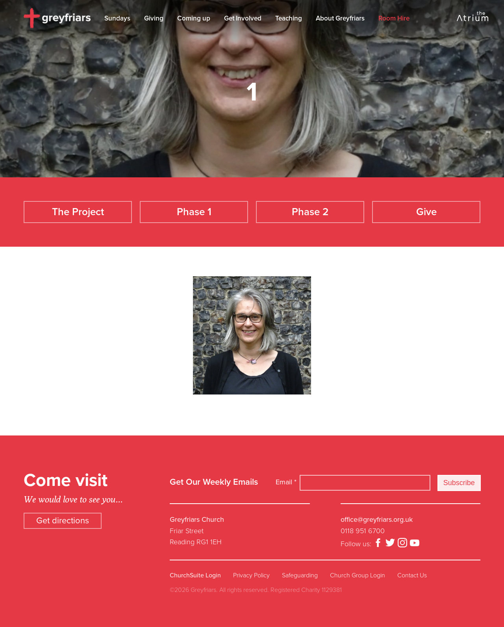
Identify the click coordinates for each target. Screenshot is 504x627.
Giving (153, 18)
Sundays (117, 18)
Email (286, 482)
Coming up (193, 18)
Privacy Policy (251, 575)
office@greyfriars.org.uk (377, 519)
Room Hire (394, 18)
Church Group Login (357, 575)
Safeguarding (300, 575)
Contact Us (412, 575)
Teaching (288, 18)
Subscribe (459, 483)
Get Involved (242, 18)
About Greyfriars (340, 18)
